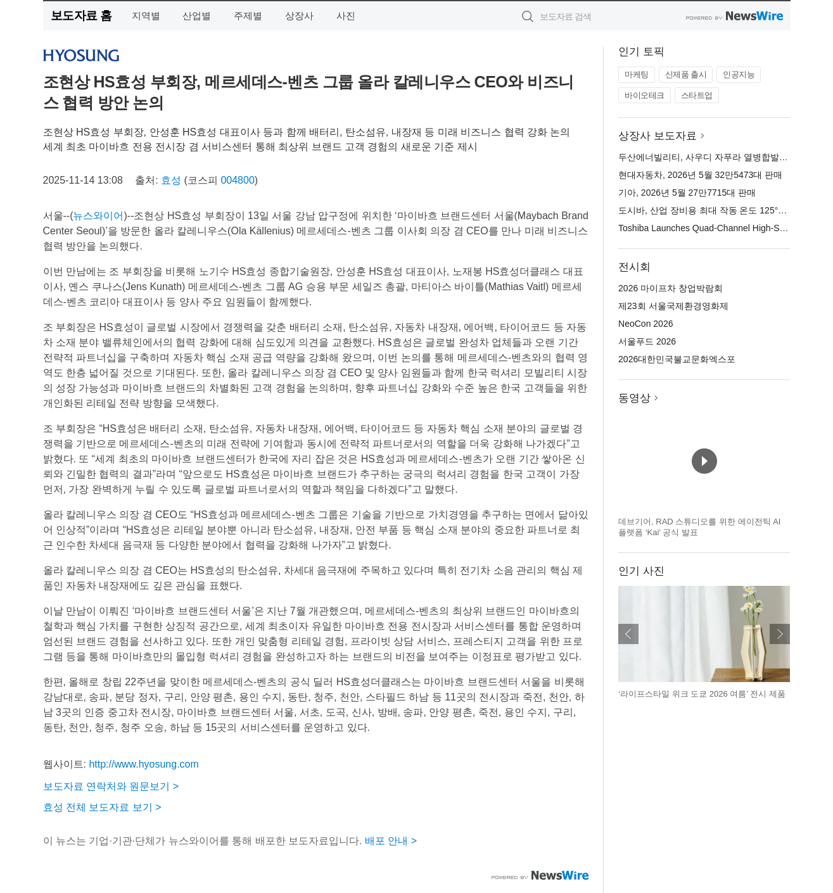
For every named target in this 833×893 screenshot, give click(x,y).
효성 (171, 180)
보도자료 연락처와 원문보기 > (111, 786)
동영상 (634, 398)
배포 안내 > (391, 840)
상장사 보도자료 (657, 136)
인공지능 (738, 74)
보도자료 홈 (81, 15)
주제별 (248, 15)
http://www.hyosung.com (143, 764)
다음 (780, 634)
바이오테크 (644, 95)
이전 (628, 634)
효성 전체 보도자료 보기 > (102, 807)
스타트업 (697, 95)
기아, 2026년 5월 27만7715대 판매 (687, 192)
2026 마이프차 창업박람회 (670, 288)
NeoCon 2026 (645, 324)
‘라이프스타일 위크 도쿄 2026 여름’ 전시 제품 (701, 694)
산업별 (196, 15)
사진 (345, 15)
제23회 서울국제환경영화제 (673, 306)
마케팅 (637, 74)
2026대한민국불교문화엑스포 (676, 359)
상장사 (299, 15)
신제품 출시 (686, 74)
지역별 (146, 15)
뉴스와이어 (98, 215)
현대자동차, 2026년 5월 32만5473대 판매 (700, 175)
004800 (237, 180)
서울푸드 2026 (647, 341)
